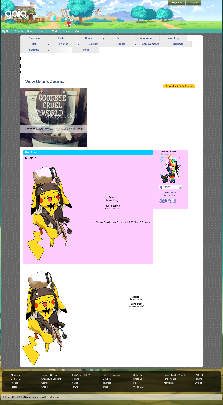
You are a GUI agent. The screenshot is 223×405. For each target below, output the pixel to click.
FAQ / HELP (200, 375)
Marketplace (170, 383)
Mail (34, 43)
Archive (167, 195)
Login (193, 3)
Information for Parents (175, 375)
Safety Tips (138, 375)
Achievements (150, 43)
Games (67, 31)
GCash (19, 31)
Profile (85, 49)
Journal (93, 43)
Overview (34, 38)
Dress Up (137, 379)
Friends (63, 43)
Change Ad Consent (51, 379)
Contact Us (16, 379)
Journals (107, 383)
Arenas (75, 379)
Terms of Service (49, 375)
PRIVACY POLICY (81, 375)
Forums (42, 31)
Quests (121, 43)
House (89, 38)
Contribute (108, 379)
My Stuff (198, 383)
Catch (79, 31)
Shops (30, 31)
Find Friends (170, 379)
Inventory (173, 38)
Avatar (61, 38)
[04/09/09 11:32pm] (167, 202)
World (54, 31)
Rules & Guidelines (112, 375)
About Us (15, 375)
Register (177, 3)
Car (118, 38)
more (103, 38)
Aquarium (146, 38)
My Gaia (6, 31)
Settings (34, 49)
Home (174, 195)
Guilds (75, 383)
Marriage (178, 43)
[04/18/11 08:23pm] (167, 200)
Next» (173, 193)
